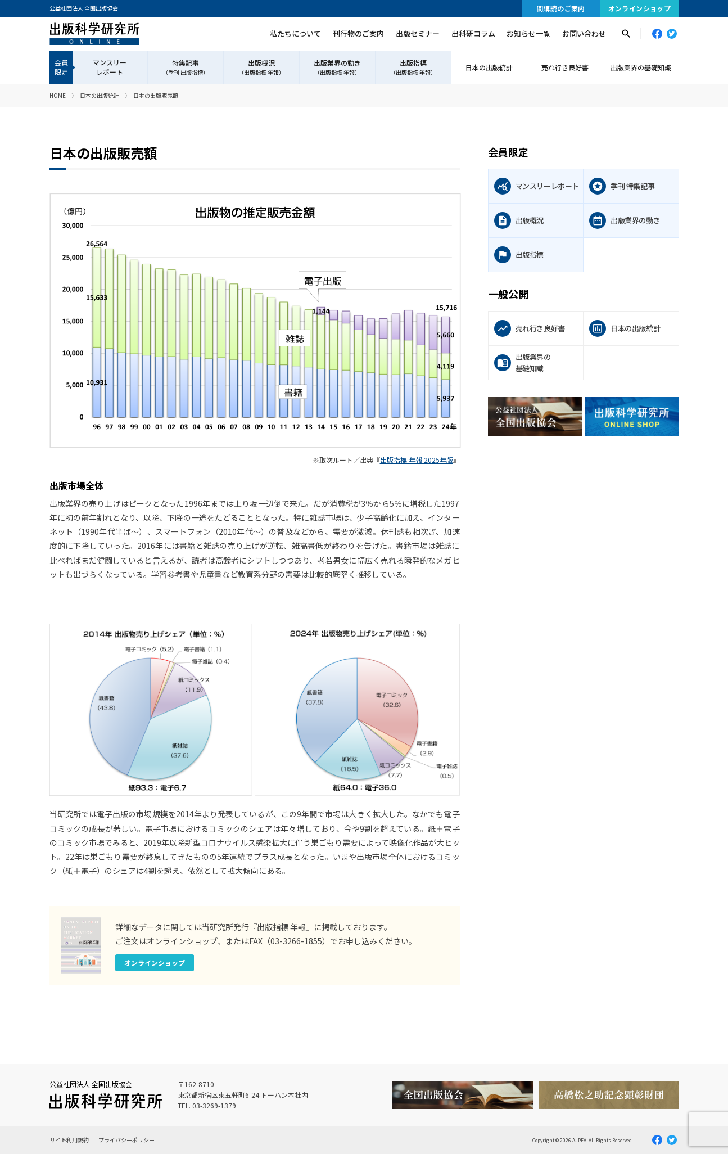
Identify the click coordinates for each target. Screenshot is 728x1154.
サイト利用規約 (69, 1139)
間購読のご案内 (560, 8)
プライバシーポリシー (126, 1139)
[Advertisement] (583, 543)
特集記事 (185, 67)
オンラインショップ (639, 8)
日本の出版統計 (489, 67)
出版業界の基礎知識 (641, 67)
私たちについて (295, 33)
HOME (57, 95)
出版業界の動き (337, 67)
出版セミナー (418, 33)
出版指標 (413, 67)
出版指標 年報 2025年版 (416, 460)
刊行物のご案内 (358, 33)
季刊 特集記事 (632, 186)
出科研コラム (473, 33)
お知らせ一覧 (528, 33)
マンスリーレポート (109, 66)
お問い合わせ (584, 33)
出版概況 (261, 67)
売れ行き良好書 (565, 67)
